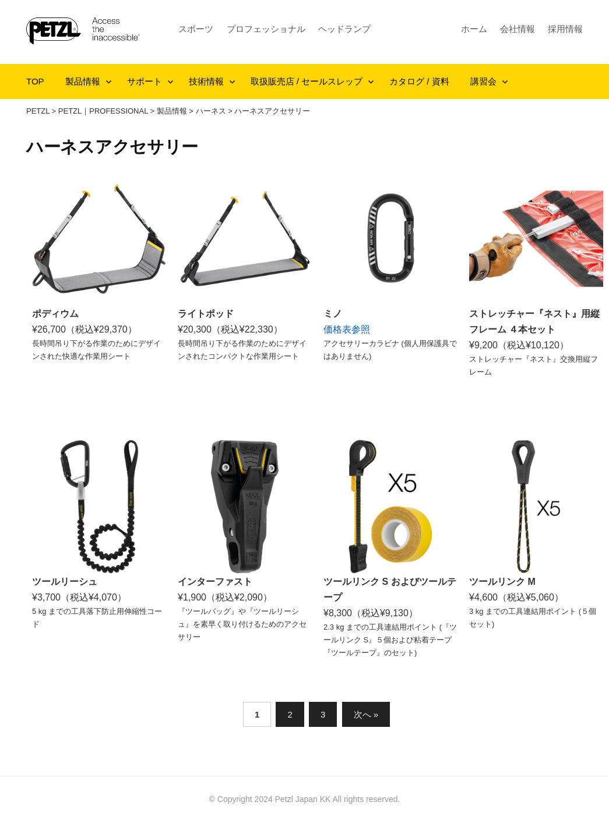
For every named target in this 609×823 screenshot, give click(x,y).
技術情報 (206, 81)
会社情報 (517, 29)
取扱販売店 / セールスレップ (307, 81)
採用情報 (565, 29)
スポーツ (195, 29)
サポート (144, 81)
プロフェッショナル (266, 29)
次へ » (366, 714)
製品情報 (82, 81)
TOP (35, 81)
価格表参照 (346, 329)
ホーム (474, 29)
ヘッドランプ (344, 29)
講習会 (483, 81)
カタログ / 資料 (419, 81)
